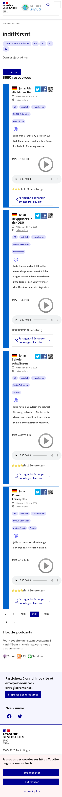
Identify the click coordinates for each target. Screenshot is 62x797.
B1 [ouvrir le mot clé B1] (50, 43)
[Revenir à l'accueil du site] (13, 736)
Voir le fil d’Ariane (11, 23)
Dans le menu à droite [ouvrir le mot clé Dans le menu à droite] (17, 43)
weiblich (24, 106)
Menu (57, 4)
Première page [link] (5, 614)
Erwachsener (38, 106)
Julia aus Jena (22, 99)
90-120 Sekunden (21, 114)
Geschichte (18, 121)
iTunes (9, 656)
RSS (21, 656)
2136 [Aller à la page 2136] (23, 614)
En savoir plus (31, 791)
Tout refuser (31, 782)
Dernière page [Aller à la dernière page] (14, 622)
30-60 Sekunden (20, 385)
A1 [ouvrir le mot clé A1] (35, 43)
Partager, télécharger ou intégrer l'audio (30, 200)
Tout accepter (31, 773)
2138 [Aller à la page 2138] (46, 614)
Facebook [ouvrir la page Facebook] (9, 716)
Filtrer (13, 72)
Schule (16, 392)
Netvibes (35, 656)
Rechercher (48, 4)
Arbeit (33, 528)
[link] (13, 614)
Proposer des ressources (23, 695)
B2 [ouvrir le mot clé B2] (6, 49)
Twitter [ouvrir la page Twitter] (20, 716)
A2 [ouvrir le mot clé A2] (42, 43)
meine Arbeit (19, 528)
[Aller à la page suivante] (6, 622)
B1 (15, 106)
